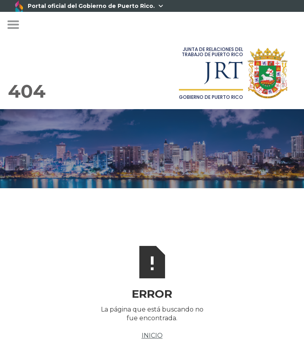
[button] (13, 25)
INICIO (152, 335)
